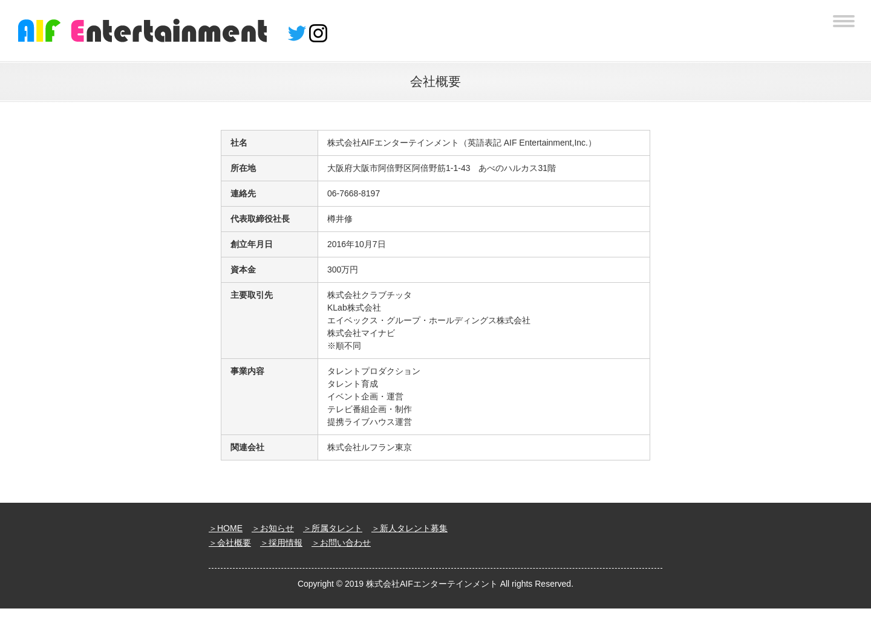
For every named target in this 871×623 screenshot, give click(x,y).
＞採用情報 (281, 542)
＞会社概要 (230, 542)
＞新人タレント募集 (409, 528)
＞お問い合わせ (341, 542)
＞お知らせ (273, 528)
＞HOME (226, 528)
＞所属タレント (332, 528)
